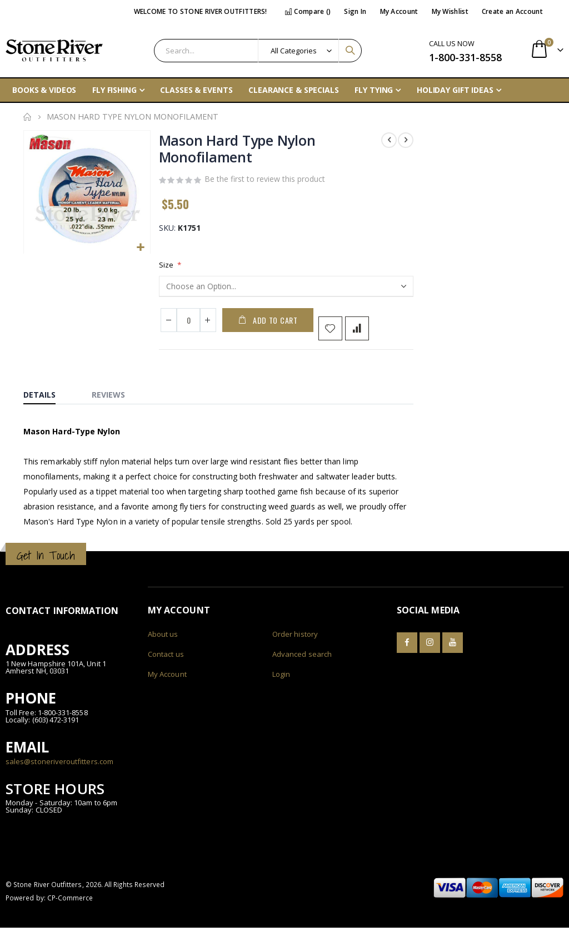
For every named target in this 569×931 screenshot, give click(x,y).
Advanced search (302, 657)
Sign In (355, 11)
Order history (295, 637)
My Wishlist (450, 11)
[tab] (47, 395)
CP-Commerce (70, 901)
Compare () (307, 11)
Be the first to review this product (264, 181)
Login (281, 677)
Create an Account (512, 11)
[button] (140, 247)
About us (163, 637)
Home (27, 116)
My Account (399, 11)
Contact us (166, 657)
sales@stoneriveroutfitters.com (59, 764)
